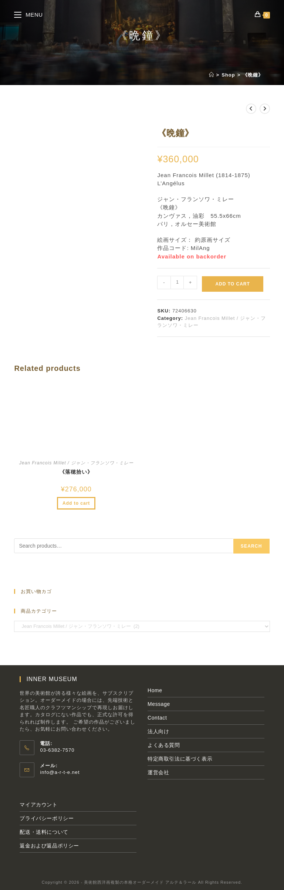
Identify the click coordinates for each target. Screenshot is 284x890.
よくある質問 (164, 745)
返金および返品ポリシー (49, 846)
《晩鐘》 (253, 75)
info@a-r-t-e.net (60, 772)
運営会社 (158, 772)
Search (251, 546)
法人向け (158, 731)
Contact (157, 718)
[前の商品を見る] (251, 109)
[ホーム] (211, 75)
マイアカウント (38, 805)
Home (155, 690)
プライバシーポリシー (47, 818)
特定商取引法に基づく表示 (180, 759)
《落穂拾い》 (76, 472)
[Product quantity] (177, 282)
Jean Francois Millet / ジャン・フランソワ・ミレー (76, 463)
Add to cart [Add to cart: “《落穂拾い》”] (76, 503)
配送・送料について (44, 832)
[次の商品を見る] (265, 109)
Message (159, 704)
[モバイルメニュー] (28, 14)
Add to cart (232, 284)
